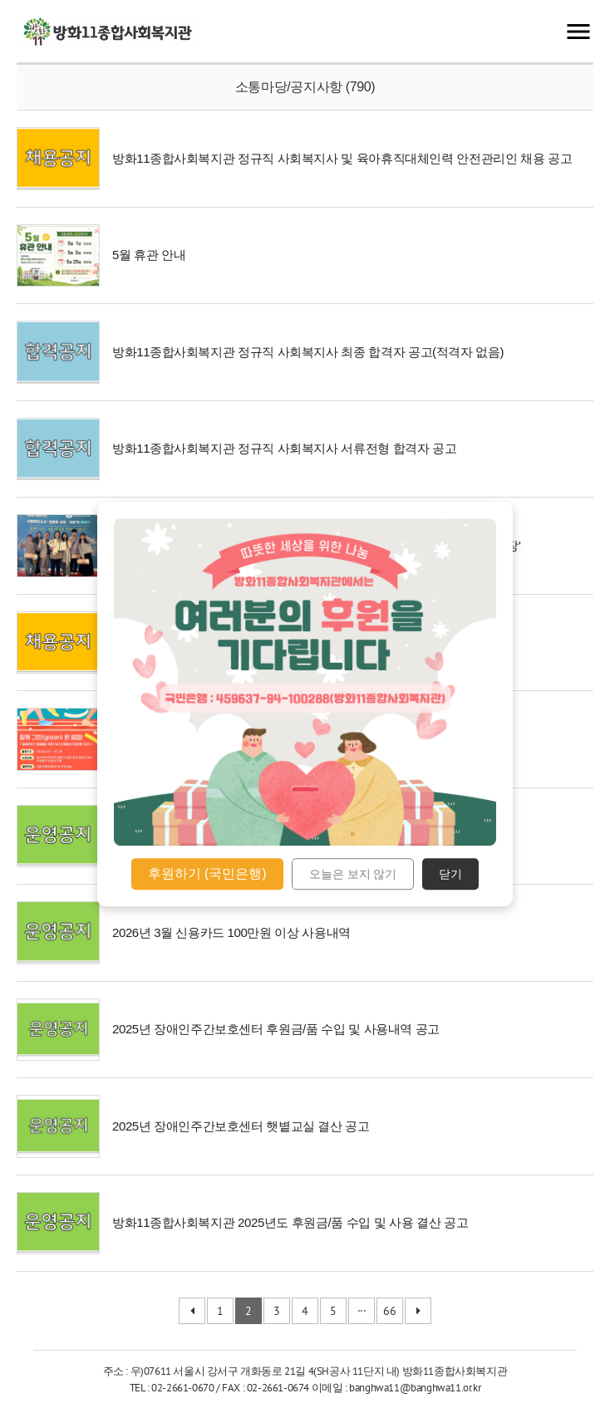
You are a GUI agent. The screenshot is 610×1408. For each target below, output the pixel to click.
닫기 (450, 874)
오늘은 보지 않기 (353, 874)
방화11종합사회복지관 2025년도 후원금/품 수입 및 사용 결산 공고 (290, 1222)
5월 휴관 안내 (148, 255)
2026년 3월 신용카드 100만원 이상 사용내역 (231, 932)
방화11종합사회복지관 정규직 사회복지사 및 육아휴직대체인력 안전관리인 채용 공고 (342, 158)
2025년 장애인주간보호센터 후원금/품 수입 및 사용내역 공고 (276, 1029)
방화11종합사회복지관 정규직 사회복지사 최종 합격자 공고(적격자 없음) (308, 352)
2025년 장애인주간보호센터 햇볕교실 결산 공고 (241, 1126)
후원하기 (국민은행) (207, 873)
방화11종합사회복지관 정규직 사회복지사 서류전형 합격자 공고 (284, 448)
